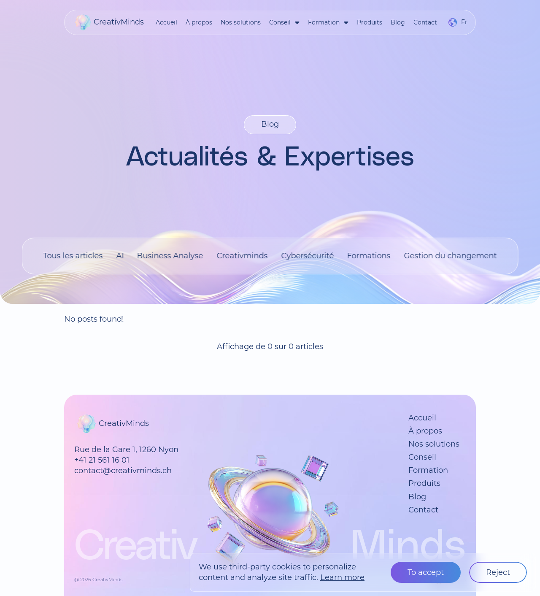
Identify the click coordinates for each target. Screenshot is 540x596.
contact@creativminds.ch (123, 470)
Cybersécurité (307, 255)
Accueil (166, 22)
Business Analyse (170, 255)
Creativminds (241, 255)
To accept (426, 572)
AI (120, 255)
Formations (369, 255)
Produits (369, 22)
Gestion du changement (450, 255)
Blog (398, 22)
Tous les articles (73, 255)
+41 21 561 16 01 (102, 460)
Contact (425, 22)
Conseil (280, 22)
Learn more (342, 577)
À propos (199, 22)
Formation (324, 22)
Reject (498, 572)
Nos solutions (241, 22)
